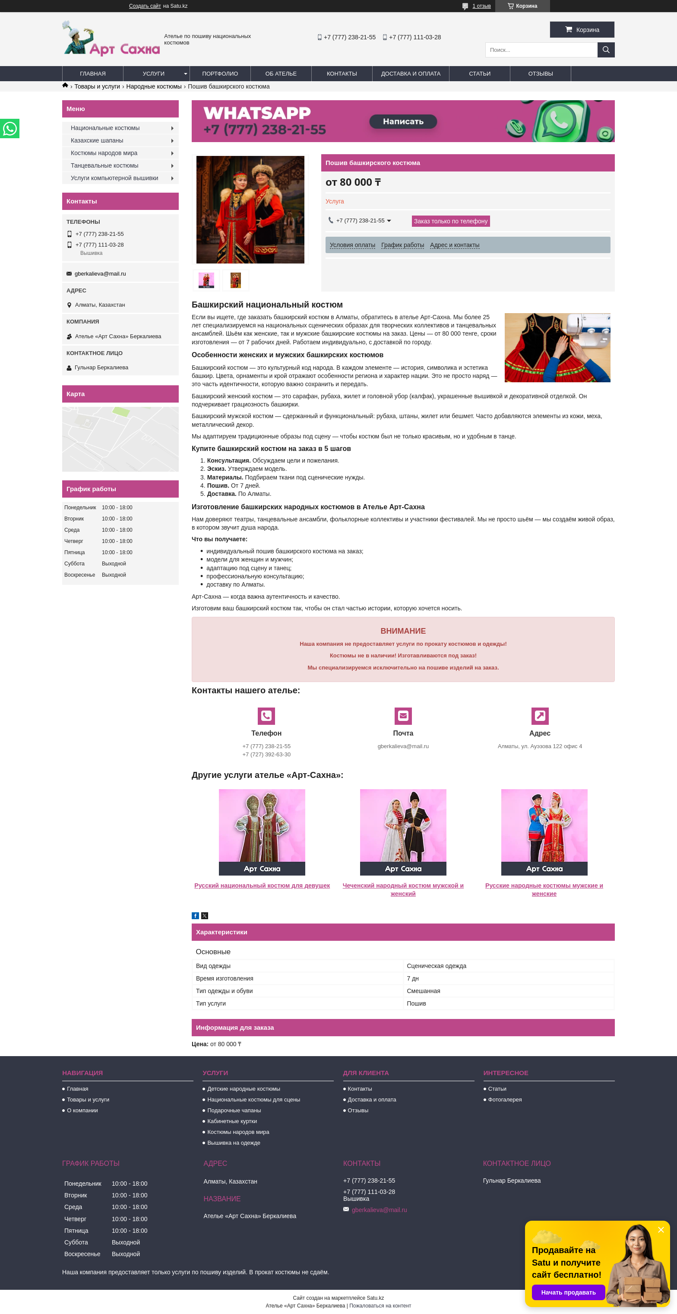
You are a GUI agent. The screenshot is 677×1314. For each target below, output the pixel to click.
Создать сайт (145, 6)
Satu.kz (375, 1298)
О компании (82, 1110)
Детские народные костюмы (243, 1088)
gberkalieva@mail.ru (100, 273)
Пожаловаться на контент (380, 1306)
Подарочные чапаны (234, 1110)
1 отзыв (482, 6)
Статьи (479, 73)
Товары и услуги (97, 86)
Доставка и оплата (410, 73)
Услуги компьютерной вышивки (114, 178)
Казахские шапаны (97, 140)
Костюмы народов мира (104, 152)
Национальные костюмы (105, 127)
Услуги (154, 73)
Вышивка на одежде (233, 1142)
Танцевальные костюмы (105, 165)
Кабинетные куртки (232, 1121)
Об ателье (281, 73)
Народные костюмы (154, 86)
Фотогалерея (505, 1099)
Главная (93, 73)
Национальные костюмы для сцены (253, 1099)
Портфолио (220, 73)
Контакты (342, 73)
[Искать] (606, 49)
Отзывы (540, 73)
